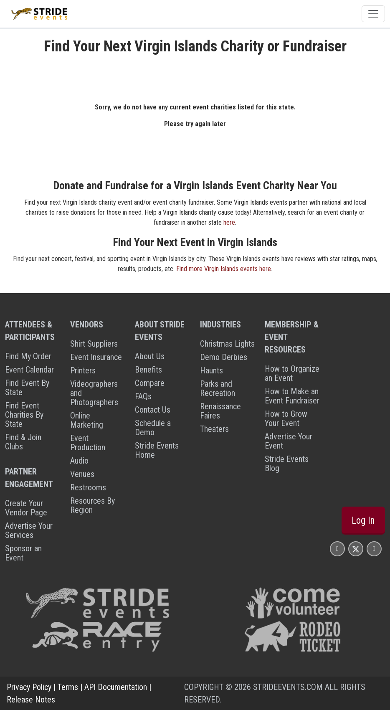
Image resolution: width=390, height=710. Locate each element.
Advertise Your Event (288, 441)
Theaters (214, 429)
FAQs (143, 396)
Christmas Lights (227, 344)
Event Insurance (96, 357)
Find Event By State (27, 387)
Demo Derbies (223, 357)
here (229, 222)
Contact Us (152, 410)
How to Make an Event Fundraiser (292, 396)
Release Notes (31, 700)
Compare (150, 383)
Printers (83, 370)
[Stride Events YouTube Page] (374, 549)
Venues (82, 474)
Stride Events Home (157, 450)
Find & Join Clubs (23, 441)
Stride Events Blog (287, 463)
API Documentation (115, 687)
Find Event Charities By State (24, 415)
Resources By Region (92, 505)
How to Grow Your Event (286, 418)
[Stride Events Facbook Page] (337, 549)
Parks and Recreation (217, 388)
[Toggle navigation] (373, 13)
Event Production (87, 442)
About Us (150, 356)
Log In (363, 520)
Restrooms (88, 487)
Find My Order (28, 356)
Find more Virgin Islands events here (223, 269)
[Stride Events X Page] (355, 549)
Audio (79, 461)
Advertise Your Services (29, 530)
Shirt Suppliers (94, 344)
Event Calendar (29, 370)
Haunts (211, 370)
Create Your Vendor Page (26, 507)
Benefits (148, 370)
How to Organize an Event (292, 373)
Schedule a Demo (153, 427)
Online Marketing (86, 420)
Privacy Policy (29, 687)
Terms (68, 687)
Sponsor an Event (23, 553)
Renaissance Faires (220, 411)
